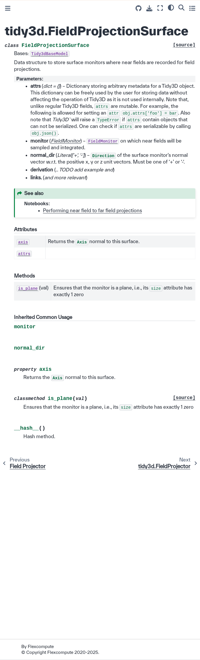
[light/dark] (171, 7)
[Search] (181, 7)
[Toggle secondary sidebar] (192, 8)
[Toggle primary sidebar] (7, 8)
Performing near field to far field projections (92, 210)
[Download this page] (149, 8)
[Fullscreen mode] (160, 8)
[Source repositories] (138, 8)
